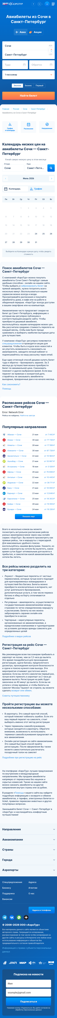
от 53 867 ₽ (49, 461)
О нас (32, 893)
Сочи (25, 109)
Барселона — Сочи (16, 498)
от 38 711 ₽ (50, 483)
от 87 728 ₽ (49, 451)
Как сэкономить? (11, 384)
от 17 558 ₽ (50, 445)
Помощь (6, 388)
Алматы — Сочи (14, 445)
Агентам (33, 888)
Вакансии (7, 899)
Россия (16, 109)
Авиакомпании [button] (28, 839)
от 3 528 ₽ (50, 467)
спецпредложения (12, 343)
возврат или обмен (21, 690)
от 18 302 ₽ (49, 499)
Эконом (17, 85)
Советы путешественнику (16, 695)
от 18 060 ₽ (49, 488)
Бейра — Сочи (13, 504)
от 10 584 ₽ (49, 456)
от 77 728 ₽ (49, 440)
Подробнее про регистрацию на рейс (22, 757)
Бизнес (28, 85)
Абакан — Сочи (14, 434)
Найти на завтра (27, 415)
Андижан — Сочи (15, 482)
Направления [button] (28, 829)
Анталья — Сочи (14, 477)
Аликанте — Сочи (15, 450)
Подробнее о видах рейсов (16, 636)
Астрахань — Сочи (15, 466)
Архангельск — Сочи (16, 456)
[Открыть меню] (53, 4)
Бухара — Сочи (14, 509)
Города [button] (28, 860)
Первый (39, 85)
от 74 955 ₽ (49, 504)
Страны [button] (28, 849)
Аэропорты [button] (28, 870)
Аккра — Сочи (13, 440)
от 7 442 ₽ (50, 435)
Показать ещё (28, 516)
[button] (33, 4)
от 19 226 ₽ (49, 509)
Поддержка (8, 893)
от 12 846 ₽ (49, 493)
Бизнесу (6, 888)
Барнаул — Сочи (14, 493)
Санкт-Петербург (38, 109)
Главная (5, 109)
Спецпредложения (12, 882)
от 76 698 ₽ (49, 472)
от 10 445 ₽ (49, 477)
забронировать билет (32, 286)
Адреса (32, 882)
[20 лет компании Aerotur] (5, 4)
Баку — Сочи (13, 488)
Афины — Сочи (14, 472)
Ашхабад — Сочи (15, 461)
